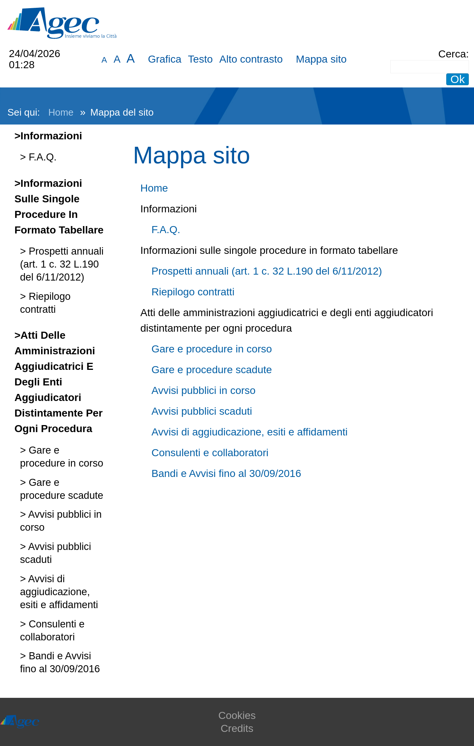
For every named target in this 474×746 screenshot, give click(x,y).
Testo (200, 59)
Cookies (237, 715)
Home (60, 112)
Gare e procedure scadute (211, 369)
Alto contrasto (251, 59)
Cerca (452, 54)
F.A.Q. (41, 157)
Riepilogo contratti (192, 292)
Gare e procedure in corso (211, 349)
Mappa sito (321, 59)
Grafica (164, 59)
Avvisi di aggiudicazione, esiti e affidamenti (59, 591)
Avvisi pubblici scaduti (201, 411)
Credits (237, 728)
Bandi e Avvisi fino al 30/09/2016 (226, 473)
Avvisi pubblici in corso (203, 390)
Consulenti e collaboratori (209, 452)
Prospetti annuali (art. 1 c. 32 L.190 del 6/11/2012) (62, 264)
